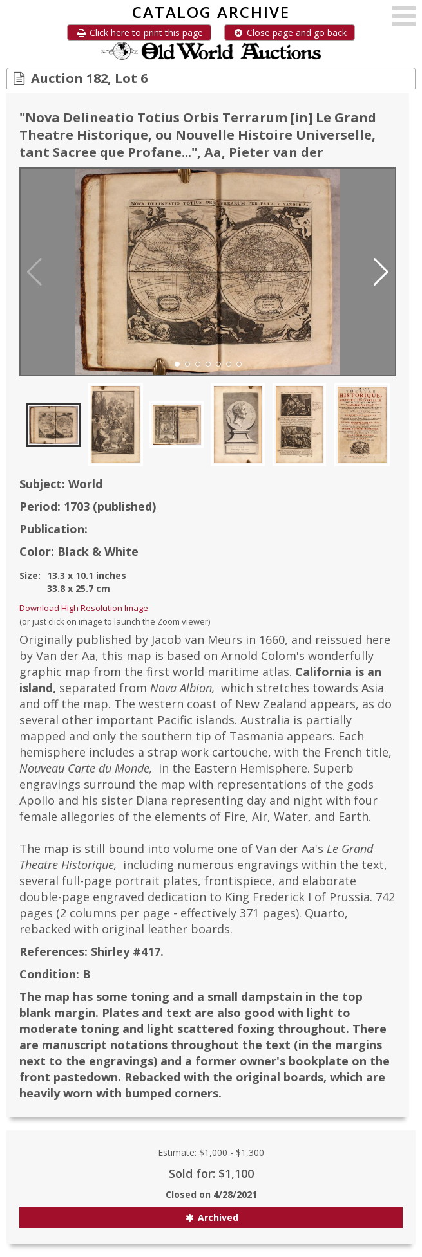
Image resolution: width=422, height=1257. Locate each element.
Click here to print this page (139, 32)
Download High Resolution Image (83, 608)
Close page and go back (290, 32)
